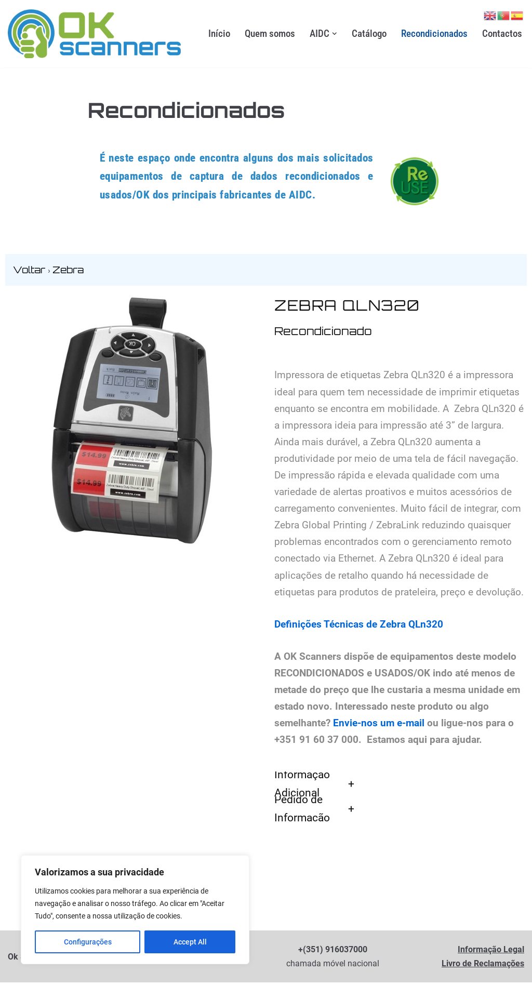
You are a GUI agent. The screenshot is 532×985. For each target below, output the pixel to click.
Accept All (190, 942)
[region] (135, 909)
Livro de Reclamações (483, 966)
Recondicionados (434, 33)
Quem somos (270, 33)
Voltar (30, 270)
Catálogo (369, 33)
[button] (334, 33)
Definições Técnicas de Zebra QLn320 (358, 626)
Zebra (68, 270)
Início (219, 33)
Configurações (88, 942)
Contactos (502, 33)
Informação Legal (491, 952)
